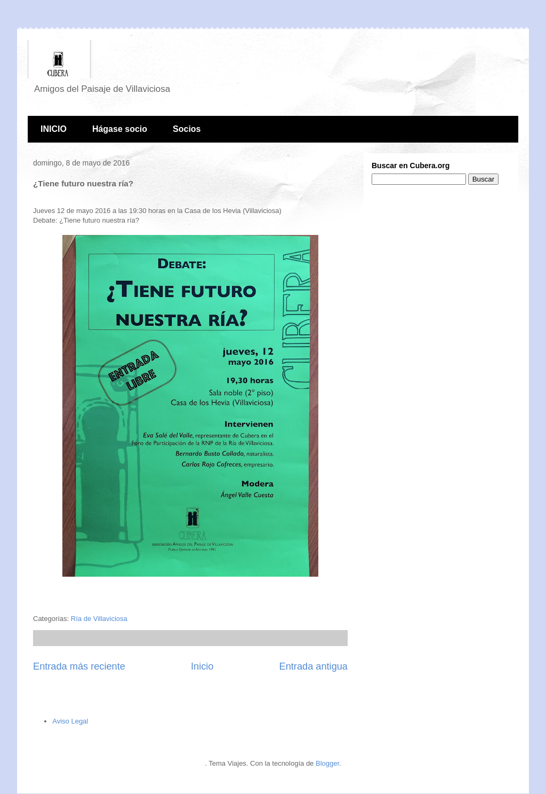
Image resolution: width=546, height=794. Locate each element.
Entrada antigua (313, 666)
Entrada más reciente (79, 666)
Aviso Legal (70, 721)
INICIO (54, 128)
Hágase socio (119, 128)
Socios (186, 128)
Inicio (202, 666)
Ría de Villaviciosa (99, 619)
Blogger (327, 763)
